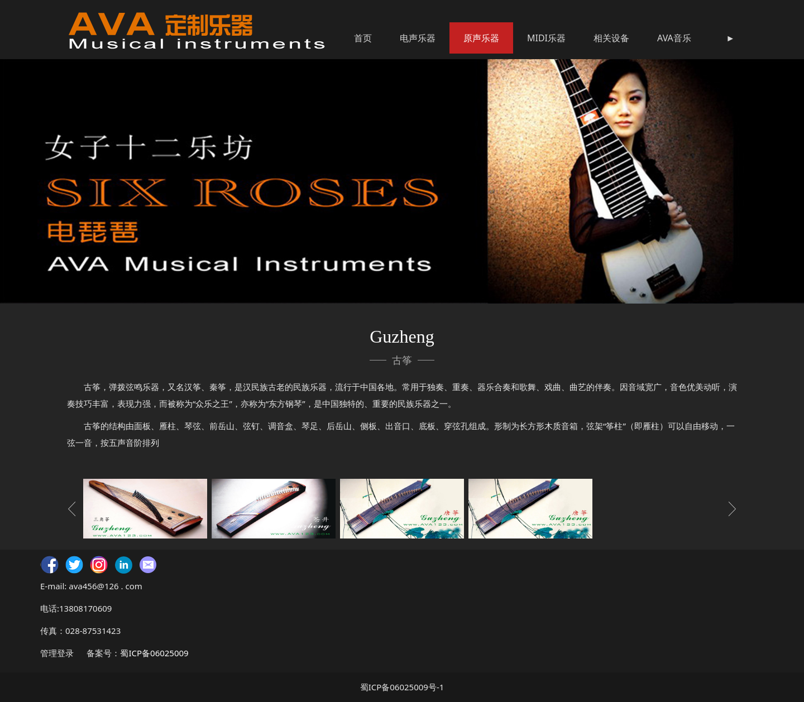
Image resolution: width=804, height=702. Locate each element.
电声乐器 (418, 38)
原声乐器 (481, 38)
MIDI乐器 (546, 38)
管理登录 (57, 652)
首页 (363, 38)
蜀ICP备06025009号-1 (402, 687)
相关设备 (611, 38)
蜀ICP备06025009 (154, 652)
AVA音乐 (674, 38)
